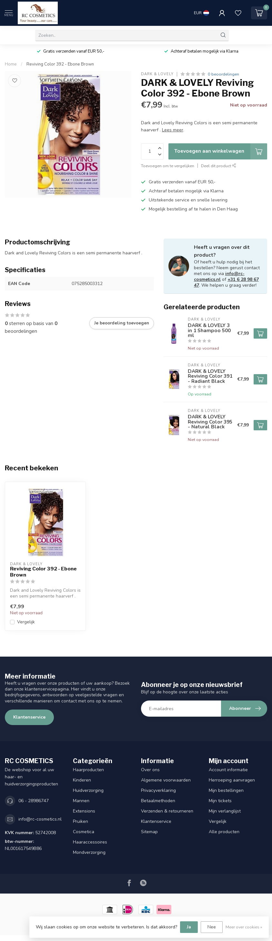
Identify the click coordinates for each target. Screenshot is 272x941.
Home (11, 64)
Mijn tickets (220, 801)
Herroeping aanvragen (232, 780)
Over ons (150, 770)
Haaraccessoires (90, 842)
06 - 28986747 (33, 801)
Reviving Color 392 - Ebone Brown (60, 64)
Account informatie (228, 770)
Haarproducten (88, 770)
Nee (211, 927)
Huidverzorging (88, 790)
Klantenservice (29, 717)
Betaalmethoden (158, 801)
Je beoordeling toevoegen (121, 323)
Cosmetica (83, 832)
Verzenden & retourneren (167, 811)
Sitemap (149, 832)
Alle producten (224, 832)
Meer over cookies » (244, 927)
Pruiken (80, 821)
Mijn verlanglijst (225, 811)
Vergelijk (26, 621)
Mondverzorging (89, 852)
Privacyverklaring (158, 790)
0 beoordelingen (223, 74)
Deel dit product (218, 166)
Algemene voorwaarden (166, 780)
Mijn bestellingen (226, 790)
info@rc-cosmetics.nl (219, 276)
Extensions (84, 811)
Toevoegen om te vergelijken (167, 166)
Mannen (81, 801)
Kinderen (82, 780)
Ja (189, 927)
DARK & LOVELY (157, 74)
